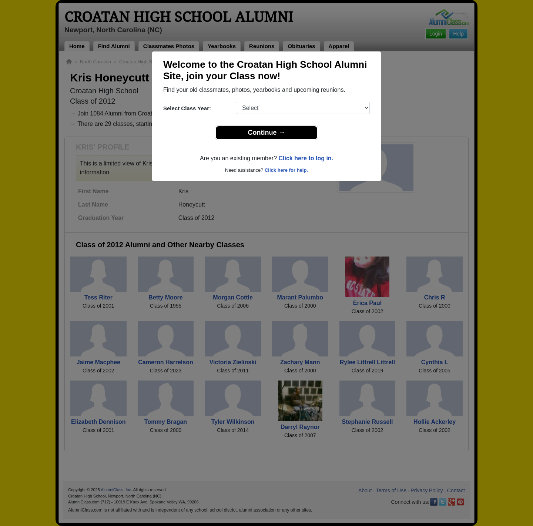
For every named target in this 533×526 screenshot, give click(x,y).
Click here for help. (286, 170)
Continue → (266, 132)
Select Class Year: (187, 108)
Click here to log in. (305, 158)
